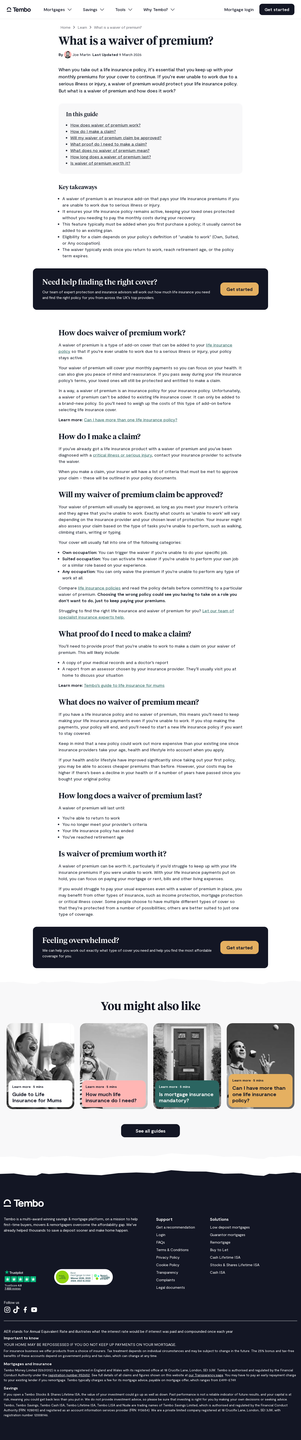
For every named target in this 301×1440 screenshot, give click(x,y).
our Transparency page (206, 1375)
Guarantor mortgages (227, 1234)
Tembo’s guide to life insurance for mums (124, 685)
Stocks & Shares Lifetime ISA (234, 1264)
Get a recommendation (175, 1227)
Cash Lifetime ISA (225, 1257)
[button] (58, 9)
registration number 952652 (69, 1375)
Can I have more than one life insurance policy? (130, 419)
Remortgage (220, 1242)
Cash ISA (217, 1272)
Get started (277, 9)
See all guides (150, 1131)
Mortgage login (239, 9)
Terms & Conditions (172, 1249)
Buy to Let (219, 1249)
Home (65, 27)
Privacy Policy (168, 1257)
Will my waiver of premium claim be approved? (116, 137)
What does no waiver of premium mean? (110, 150)
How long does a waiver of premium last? (110, 156)
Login (160, 1234)
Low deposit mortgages (230, 1227)
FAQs (160, 1242)
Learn (82, 27)
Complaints (165, 1279)
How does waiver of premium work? (105, 124)
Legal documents (170, 1287)
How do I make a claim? (93, 131)
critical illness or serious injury (122, 454)
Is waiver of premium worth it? (100, 163)
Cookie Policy (167, 1264)
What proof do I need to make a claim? (108, 144)
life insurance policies (99, 587)
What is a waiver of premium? (118, 27)
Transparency (167, 1272)
